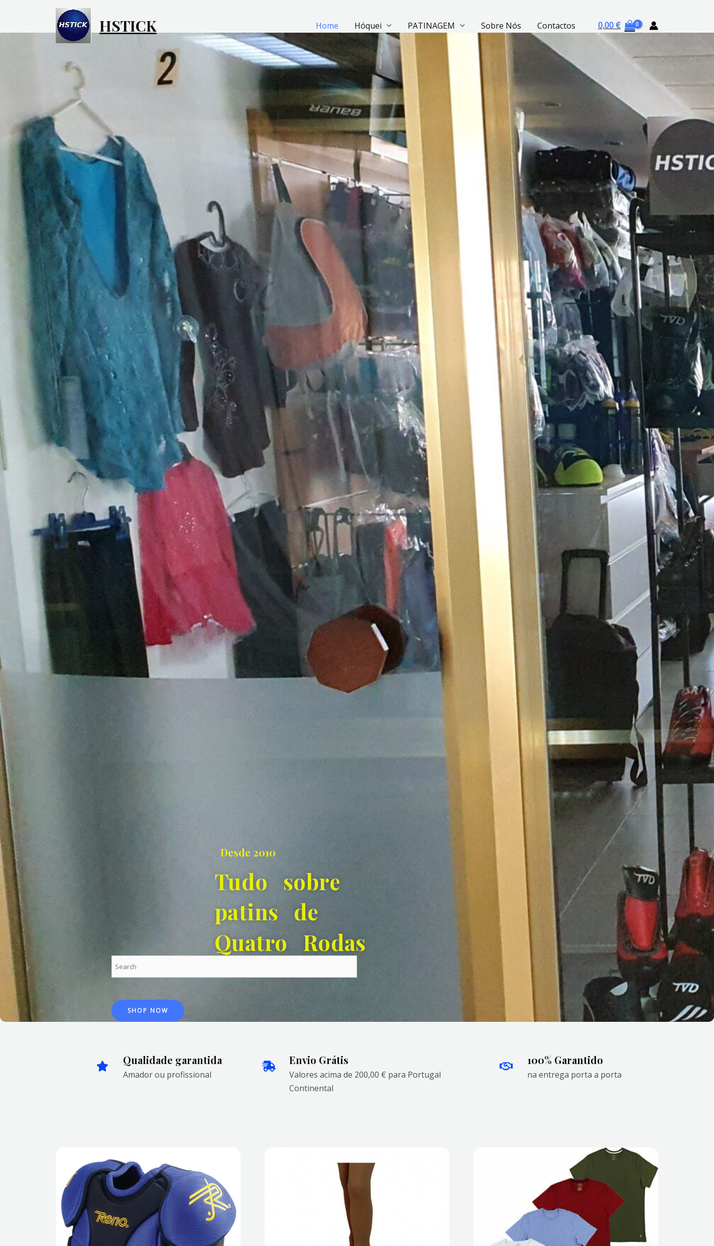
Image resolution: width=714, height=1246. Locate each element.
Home (327, 25)
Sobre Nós (501, 25)
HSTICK (128, 26)
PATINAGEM (431, 25)
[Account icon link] (653, 25)
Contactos (556, 25)
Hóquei (368, 25)
